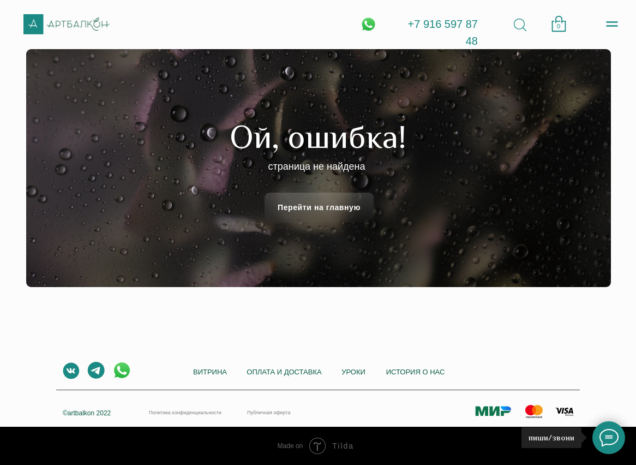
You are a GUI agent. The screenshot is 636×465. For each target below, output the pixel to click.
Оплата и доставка (284, 372)
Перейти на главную (319, 207)
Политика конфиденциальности (185, 412)
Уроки (353, 372)
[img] (520, 25)
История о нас (415, 372)
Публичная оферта (268, 412)
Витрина (210, 372)
